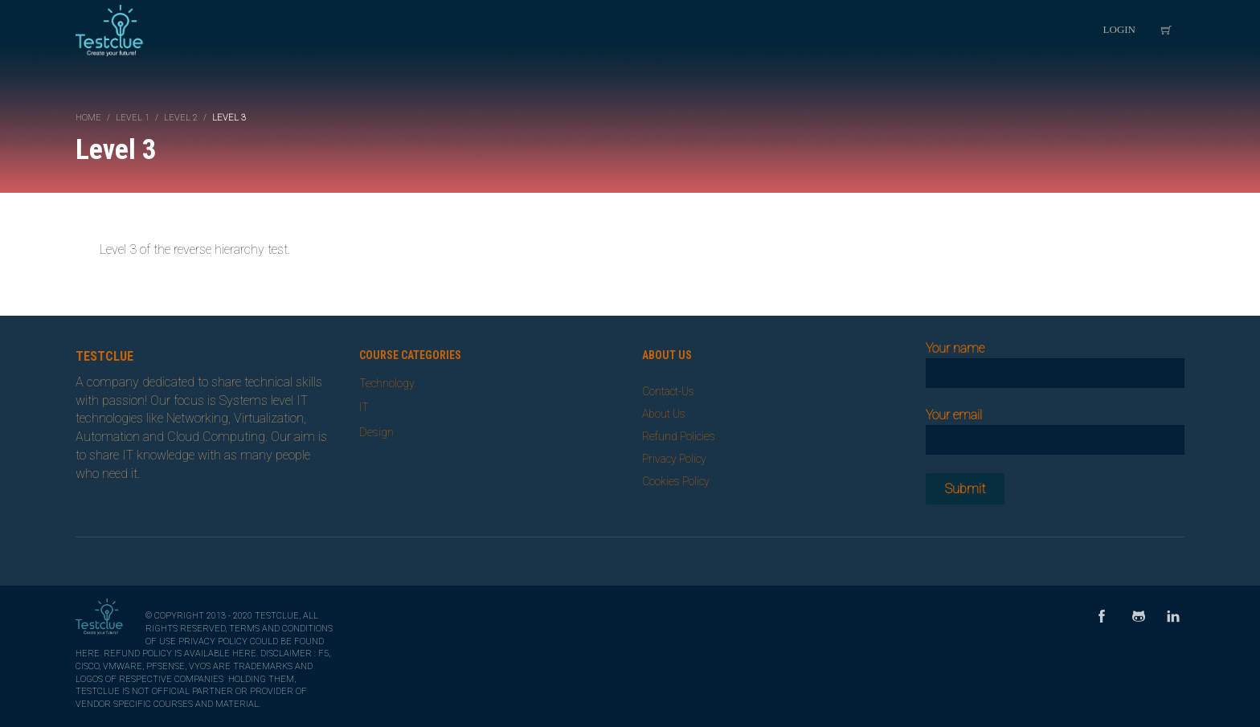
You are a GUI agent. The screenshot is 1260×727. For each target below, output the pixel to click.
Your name (1055, 360)
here (88, 653)
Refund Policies (678, 436)
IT (364, 407)
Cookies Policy (676, 481)
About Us (663, 413)
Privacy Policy (674, 458)
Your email (1055, 427)
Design (376, 432)
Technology (387, 383)
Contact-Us (668, 391)
